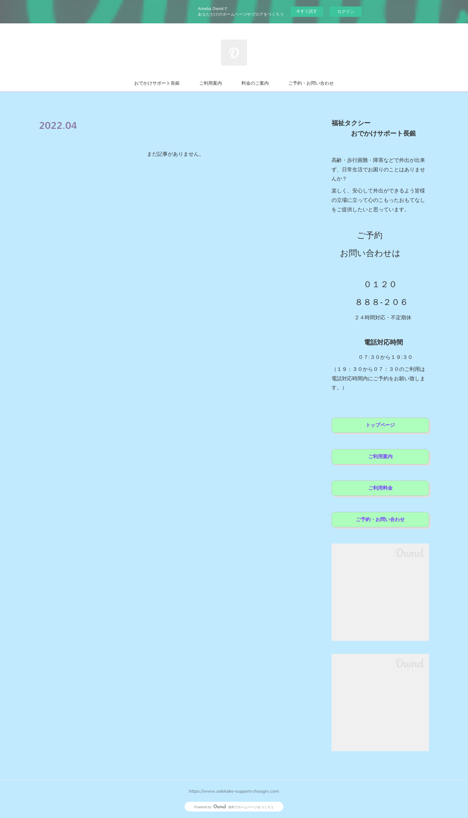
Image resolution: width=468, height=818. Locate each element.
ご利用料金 (380, 488)
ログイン (345, 11)
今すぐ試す (306, 11)
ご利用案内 (210, 83)
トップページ (380, 425)
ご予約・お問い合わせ (311, 83)
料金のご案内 (255, 83)
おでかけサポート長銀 (157, 83)
